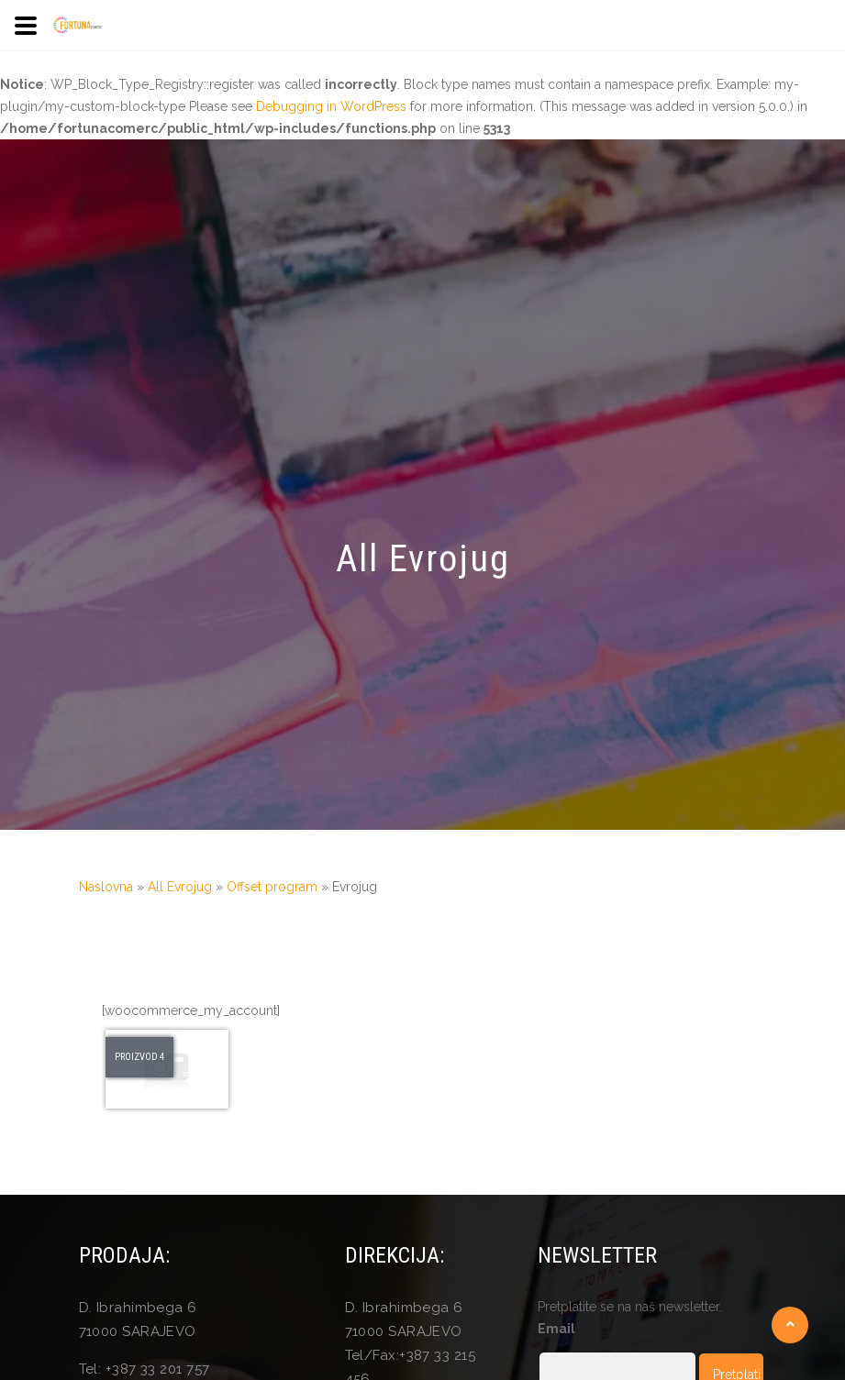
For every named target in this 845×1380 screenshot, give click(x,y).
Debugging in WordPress (331, 106)
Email (556, 1328)
